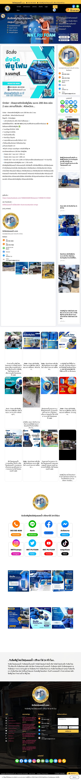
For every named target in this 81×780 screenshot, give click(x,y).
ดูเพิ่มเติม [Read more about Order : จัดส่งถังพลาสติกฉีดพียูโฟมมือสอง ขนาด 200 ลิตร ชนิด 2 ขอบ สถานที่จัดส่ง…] (24, 745)
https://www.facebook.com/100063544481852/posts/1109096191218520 (26, 198)
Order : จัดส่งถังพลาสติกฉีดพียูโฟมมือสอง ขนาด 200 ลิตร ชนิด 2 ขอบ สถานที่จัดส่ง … (29, 719)
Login (46, 7)
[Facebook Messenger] (71, 102)
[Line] (62, 102)
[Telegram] (67, 111)
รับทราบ (74, 777)
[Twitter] (75, 102)
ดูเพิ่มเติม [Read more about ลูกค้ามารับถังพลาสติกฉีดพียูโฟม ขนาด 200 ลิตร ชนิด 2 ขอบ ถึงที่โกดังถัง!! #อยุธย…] (24, 738)
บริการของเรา (26, 7)
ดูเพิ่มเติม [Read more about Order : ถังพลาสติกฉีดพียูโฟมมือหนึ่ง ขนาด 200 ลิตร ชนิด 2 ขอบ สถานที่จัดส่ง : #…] (24, 751)
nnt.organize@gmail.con (13, 260)
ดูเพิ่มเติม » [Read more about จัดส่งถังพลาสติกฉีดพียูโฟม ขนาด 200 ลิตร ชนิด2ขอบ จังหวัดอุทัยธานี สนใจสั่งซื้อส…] (62, 260)
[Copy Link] (75, 111)
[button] (48, 532)
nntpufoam (65, 550)
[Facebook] (67, 102)
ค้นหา (18, 10)
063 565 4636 (74, 10)
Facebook (8, 252)
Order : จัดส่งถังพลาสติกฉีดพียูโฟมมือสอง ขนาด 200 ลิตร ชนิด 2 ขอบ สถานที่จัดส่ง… (29, 742)
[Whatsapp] (62, 111)
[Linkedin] (75, 106)
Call (71, 9)
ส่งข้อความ (9, 256)
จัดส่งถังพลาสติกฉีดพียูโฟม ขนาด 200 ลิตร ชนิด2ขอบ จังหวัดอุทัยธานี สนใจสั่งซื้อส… (68, 256)
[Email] (71, 106)
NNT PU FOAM (32, 550)
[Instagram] (62, 106)
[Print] (71, 111)
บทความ (34, 7)
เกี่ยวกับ (41, 7)
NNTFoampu (16, 550)
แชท (7, 255)
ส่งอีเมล (7, 259)
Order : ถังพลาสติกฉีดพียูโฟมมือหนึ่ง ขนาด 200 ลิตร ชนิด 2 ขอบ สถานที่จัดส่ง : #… (29, 748)
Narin (7, 248)
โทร (7, 239)
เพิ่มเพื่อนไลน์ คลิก (9, 247)
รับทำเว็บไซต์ (32, 773)
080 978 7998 (10, 245)
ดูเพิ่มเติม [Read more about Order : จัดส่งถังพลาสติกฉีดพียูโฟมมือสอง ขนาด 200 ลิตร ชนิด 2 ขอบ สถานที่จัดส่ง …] (24, 722)
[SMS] (67, 106)
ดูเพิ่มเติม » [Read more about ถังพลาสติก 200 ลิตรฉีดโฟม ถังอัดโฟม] (62, 210)
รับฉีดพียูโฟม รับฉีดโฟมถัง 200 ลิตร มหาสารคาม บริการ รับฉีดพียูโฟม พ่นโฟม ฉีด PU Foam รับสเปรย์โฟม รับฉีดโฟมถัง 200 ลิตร (68, 314)
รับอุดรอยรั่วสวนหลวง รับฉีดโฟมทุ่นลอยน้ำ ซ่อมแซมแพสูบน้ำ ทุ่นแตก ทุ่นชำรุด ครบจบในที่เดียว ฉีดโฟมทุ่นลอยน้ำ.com (49, 465)
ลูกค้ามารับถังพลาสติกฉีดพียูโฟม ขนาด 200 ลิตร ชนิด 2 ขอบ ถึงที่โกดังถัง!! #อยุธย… (29, 735)
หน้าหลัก (19, 7)
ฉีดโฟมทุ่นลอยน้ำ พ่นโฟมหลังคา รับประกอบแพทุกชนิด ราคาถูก (20, 205)
